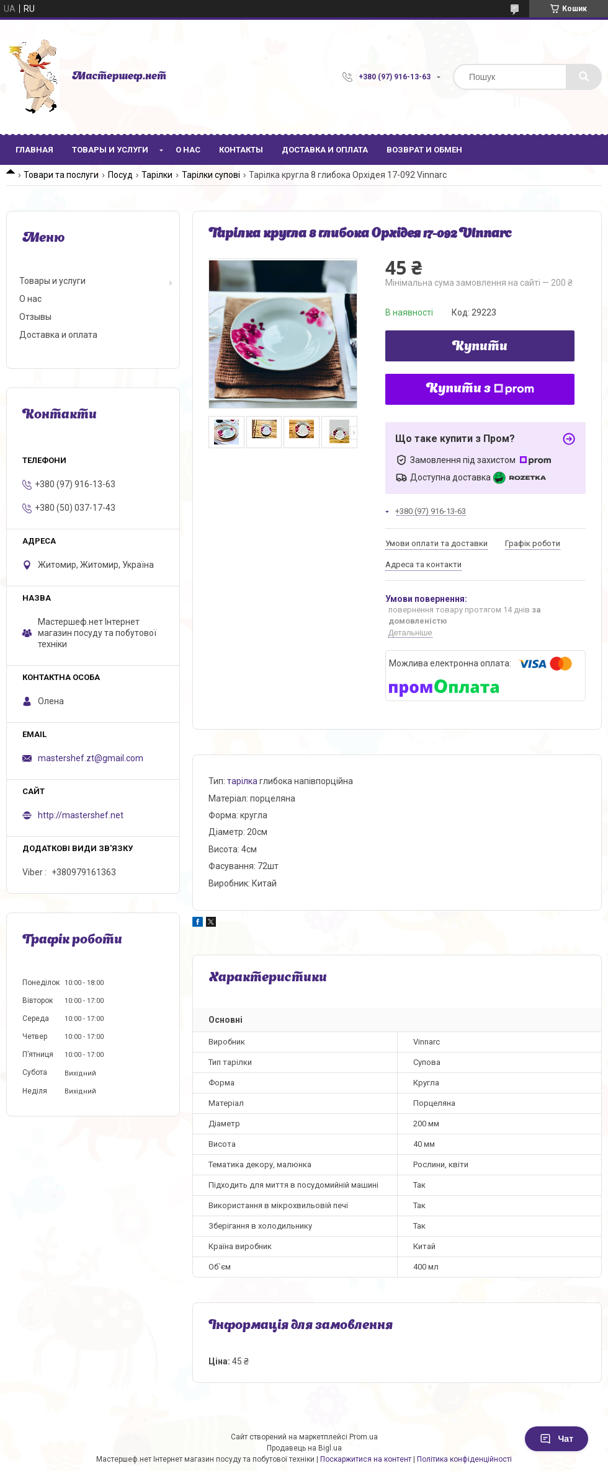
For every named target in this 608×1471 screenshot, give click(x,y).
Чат (556, 1438)
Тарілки (156, 175)
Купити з (480, 389)
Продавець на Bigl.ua (304, 1448)
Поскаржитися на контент (365, 1459)
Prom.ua (363, 1437)
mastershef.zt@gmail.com (90, 758)
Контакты (241, 149)
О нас (188, 149)
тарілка (242, 781)
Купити (479, 347)
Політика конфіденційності (464, 1459)
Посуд (120, 175)
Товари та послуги (61, 175)
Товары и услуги (110, 149)
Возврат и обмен (424, 149)
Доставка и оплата (325, 149)
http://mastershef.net (80, 815)
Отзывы (35, 317)
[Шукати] (584, 77)
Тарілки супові (211, 175)
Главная (34, 149)
